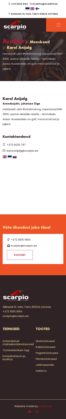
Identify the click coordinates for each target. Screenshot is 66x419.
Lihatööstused (45, 341)
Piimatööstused (46, 359)
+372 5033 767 (14, 145)
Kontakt (20, 255)
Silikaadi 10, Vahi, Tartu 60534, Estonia (33, 13)
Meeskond (40, 42)
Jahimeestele (45, 365)
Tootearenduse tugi (16, 350)
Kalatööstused (45, 347)
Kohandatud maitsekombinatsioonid (18, 342)
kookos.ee (45, 406)
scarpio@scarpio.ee (44, 3)
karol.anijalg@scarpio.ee (20, 151)
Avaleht (13, 42)
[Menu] (58, 24)
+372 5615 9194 (18, 3)
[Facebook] (29, 412)
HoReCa (41, 371)
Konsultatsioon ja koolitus (14, 357)
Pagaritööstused (47, 353)
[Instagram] (36, 412)
